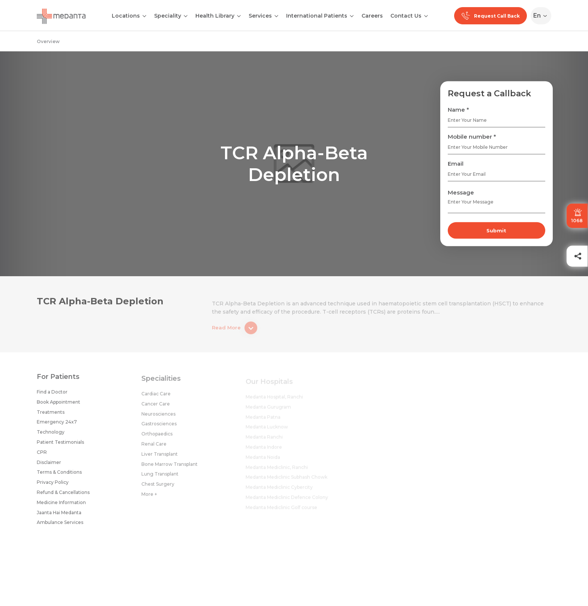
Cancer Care (155, 407)
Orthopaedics (156, 437)
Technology (50, 434)
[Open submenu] (185, 15)
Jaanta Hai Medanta (59, 515)
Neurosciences (158, 417)
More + (149, 498)
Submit (496, 230)
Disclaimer (49, 464)
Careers (372, 15)
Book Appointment (58, 404)
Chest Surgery (157, 488)
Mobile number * (472, 136)
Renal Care (153, 447)
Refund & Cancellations (63, 495)
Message (461, 192)
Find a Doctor (52, 394)
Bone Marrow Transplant (169, 468)
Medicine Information (61, 504)
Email (456, 163)
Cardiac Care (156, 397)
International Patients (316, 15)
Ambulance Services (60, 525)
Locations (126, 15)
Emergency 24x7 (57, 424)
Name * (458, 109)
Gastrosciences (159, 427)
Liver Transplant (159, 458)
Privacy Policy (53, 485)
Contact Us (406, 15)
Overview (48, 41)
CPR (42, 454)
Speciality (167, 15)
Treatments (50, 414)
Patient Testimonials (60, 444)
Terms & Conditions (59, 474)
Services (260, 15)
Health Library (214, 15)
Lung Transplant (159, 477)
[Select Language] (542, 16)
